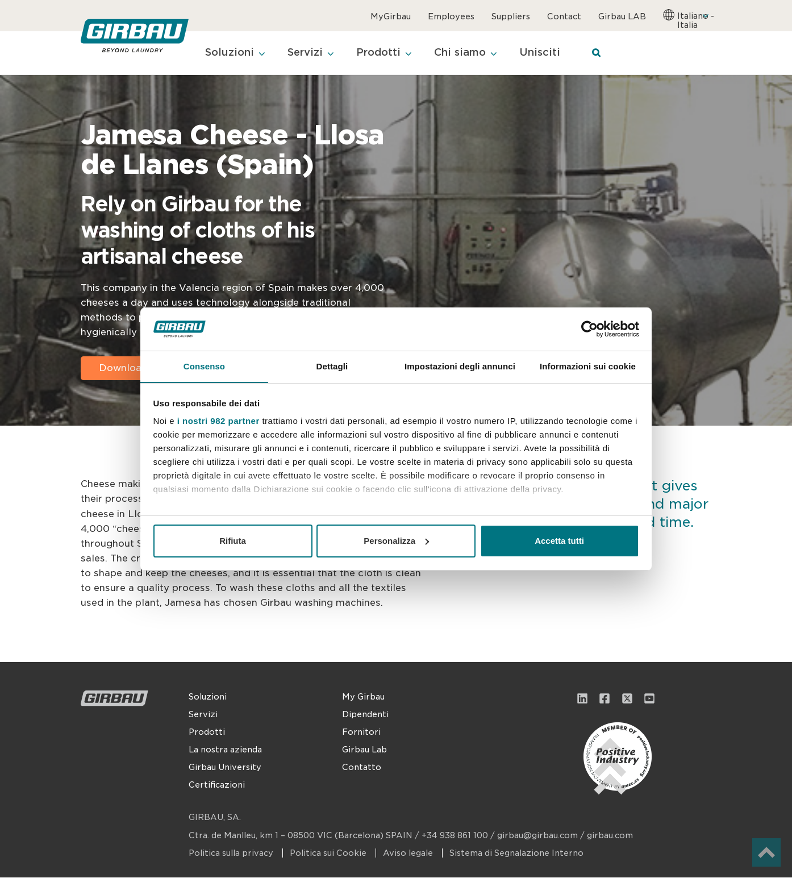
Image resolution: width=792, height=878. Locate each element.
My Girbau (363, 697)
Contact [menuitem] (564, 16)
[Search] (605, 53)
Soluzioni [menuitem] (231, 53)
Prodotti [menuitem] (383, 53)
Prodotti (207, 732)
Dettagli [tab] (332, 366)
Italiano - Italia (695, 20)
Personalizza (396, 541)
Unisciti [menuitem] (548, 53)
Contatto (361, 767)
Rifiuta (232, 541)
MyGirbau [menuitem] (390, 16)
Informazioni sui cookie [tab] (588, 366)
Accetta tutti (559, 541)
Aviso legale (409, 853)
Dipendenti (365, 714)
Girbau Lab (364, 750)
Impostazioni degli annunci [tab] (460, 366)
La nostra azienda (225, 750)
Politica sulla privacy (232, 853)
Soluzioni (208, 697)
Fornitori (361, 732)
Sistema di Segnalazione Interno (516, 853)
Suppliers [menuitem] (510, 16)
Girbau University (225, 767)
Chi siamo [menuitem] (467, 53)
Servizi (203, 714)
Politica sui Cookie (329, 853)
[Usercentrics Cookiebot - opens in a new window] (589, 328)
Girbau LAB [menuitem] (622, 16)
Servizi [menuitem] (308, 53)
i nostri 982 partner (218, 421)
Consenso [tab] (204, 366)
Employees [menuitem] (451, 16)
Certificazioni (217, 785)
